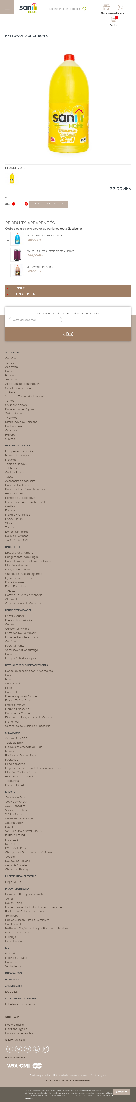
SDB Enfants (13, 814)
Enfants (10, 792)
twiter (18, 1049)
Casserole (12, 692)
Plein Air (10, 953)
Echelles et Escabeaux (20, 498)
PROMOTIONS (12, 979)
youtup (36, 1049)
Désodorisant (14, 941)
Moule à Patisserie (17, 709)
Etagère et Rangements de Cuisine (28, 717)
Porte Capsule (14, 582)
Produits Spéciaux (17, 932)
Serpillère (11, 915)
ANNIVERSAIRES (13, 986)
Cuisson (10, 624)
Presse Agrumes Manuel (21, 696)
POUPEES (11, 840)
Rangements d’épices (19, 569)
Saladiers (11, 379)
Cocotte (10, 675)
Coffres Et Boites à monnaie (23, 595)
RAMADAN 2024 (13, 973)
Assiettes (11, 367)
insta (45, 1049)
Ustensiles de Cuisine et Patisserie (27, 726)
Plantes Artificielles (17, 515)
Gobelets (11, 430)
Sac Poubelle (13, 924)
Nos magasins (14, 1024)
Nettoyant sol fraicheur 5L (44, 235)
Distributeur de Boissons (21, 422)
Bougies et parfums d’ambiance (26, 489)
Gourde (10, 439)
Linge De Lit (13, 882)
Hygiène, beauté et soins (21, 637)
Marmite (10, 679)
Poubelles (11, 759)
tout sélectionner (71, 228)
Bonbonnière (13, 426)
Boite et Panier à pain (19, 409)
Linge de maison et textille (20, 876)
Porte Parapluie (15, 586)
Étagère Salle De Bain (19, 776)
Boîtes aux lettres (17, 531)
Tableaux (11, 468)
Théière (10, 392)
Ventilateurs (13, 966)
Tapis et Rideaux (16, 464)
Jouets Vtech (14, 823)
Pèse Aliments (14, 645)
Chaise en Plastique (18, 869)
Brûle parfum (14, 493)
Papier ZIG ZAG (15, 785)
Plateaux (11, 375)
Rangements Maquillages (22, 557)
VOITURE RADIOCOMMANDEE (25, 831)
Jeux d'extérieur (16, 801)
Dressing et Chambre (19, 552)
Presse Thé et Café (18, 700)
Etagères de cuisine (18, 565)
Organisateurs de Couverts (23, 603)
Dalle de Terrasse (17, 536)
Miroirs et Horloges (17, 455)
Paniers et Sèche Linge (20, 755)
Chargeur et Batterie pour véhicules (28, 852)
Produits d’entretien (17, 889)
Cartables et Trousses (19, 818)
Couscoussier (14, 683)
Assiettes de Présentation (22, 384)
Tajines (9, 401)
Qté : (8, 204)
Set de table (13, 413)
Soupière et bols (16, 405)
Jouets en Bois (15, 797)
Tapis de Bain (14, 742)
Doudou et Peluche (17, 861)
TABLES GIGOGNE (17, 540)
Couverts (11, 371)
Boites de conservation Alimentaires (29, 671)
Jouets (10, 856)
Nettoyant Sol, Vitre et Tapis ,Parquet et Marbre (36, 928)
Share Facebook (9, 215)
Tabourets (12, 781)
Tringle (9, 527)
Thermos (11, 417)
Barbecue (11, 654)
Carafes (10, 358)
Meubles (10, 459)
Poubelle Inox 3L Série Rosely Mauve (50, 251)
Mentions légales (16, 1029)
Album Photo (13, 599)
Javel (9, 898)
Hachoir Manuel (15, 705)
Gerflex (10, 506)
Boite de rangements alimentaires (28, 561)
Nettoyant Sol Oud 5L (40, 267)
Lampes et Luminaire (19, 451)
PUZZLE (10, 827)
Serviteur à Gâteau (18, 388)
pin (27, 1049)
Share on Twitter (16, 215)
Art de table (12, 353)
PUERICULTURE (15, 835)
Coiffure (10, 641)
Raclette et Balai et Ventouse (24, 911)
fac (10, 1049)
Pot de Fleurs (14, 519)
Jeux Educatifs (15, 806)
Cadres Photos (15, 472)
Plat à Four (12, 721)
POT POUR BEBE (16, 848)
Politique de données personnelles (70, 1075)
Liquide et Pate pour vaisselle (24, 894)
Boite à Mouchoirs (17, 485)
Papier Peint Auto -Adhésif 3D (25, 502)
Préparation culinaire (19, 620)
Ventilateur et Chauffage (21, 650)
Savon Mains (13, 903)
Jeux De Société (16, 865)
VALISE (10, 591)
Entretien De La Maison (20, 633)
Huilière (10, 434)
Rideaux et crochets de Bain (23, 747)
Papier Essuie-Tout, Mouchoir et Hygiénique (33, 907)
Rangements (12, 547)
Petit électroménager (18, 610)
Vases (9, 476)
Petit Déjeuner (14, 616)
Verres (9, 362)
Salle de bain (13, 733)
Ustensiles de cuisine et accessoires (26, 665)
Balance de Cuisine (17, 713)
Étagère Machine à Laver (22, 772)
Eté (7, 948)
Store (9, 523)
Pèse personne (15, 764)
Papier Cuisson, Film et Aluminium (27, 920)
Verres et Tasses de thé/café (24, 396)
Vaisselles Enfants (17, 810)
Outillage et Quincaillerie (20, 998)
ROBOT (10, 844)
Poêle (9, 688)
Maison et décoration (17, 446)
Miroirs (9, 751)
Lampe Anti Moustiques (20, 658)
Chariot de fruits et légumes (23, 574)
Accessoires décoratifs (20, 481)
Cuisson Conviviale (17, 628)
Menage (10, 937)
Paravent (11, 510)
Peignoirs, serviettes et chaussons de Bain (33, 768)
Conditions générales (19, 1033)
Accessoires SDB (16, 738)
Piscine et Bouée (16, 958)
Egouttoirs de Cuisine (19, 578)
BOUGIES (11, 991)
